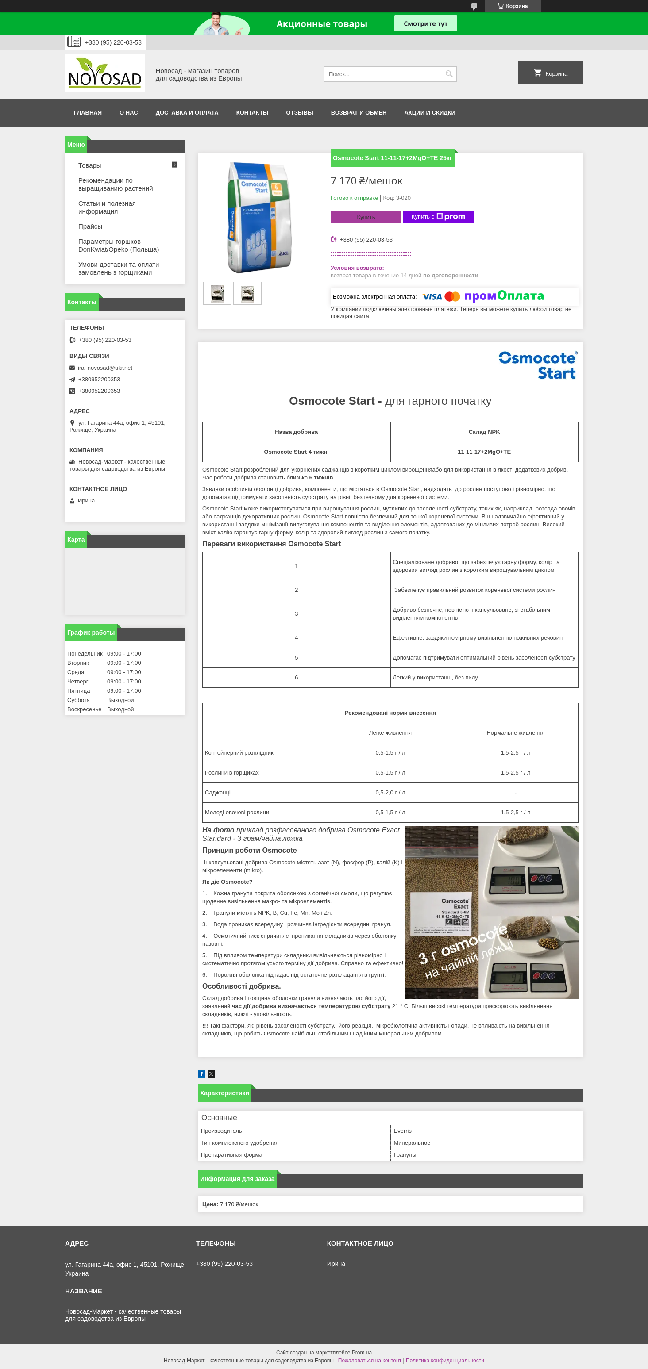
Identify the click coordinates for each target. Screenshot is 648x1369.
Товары (89, 165)
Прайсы (90, 226)
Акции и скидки (429, 112)
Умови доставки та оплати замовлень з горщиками (118, 268)
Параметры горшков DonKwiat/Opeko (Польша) (118, 245)
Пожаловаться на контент (369, 1360)
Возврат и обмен (359, 112)
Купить (366, 217)
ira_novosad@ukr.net (105, 367)
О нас (129, 112)
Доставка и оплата (187, 112)
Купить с (438, 217)
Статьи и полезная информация (107, 207)
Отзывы (299, 112)
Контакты (252, 112)
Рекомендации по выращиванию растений (115, 184)
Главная (88, 112)
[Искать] (449, 74)
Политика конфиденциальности (445, 1360)
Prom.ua (362, 1353)
